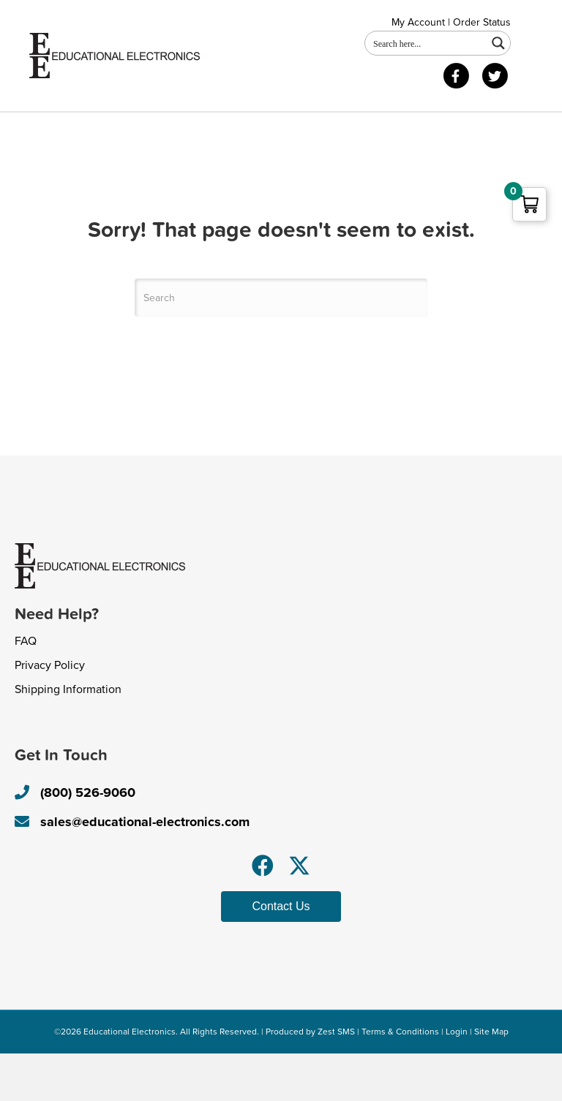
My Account (418, 22)
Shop (139, 130)
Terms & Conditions (400, 1078)
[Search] (281, 345)
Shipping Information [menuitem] (68, 737)
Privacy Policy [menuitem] (50, 712)
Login (457, 1078)
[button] (263, 912)
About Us (69, 130)
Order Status (482, 22)
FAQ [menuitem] (26, 688)
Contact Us (214, 130)
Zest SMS (336, 1078)
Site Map (491, 1078)
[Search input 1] (426, 43)
